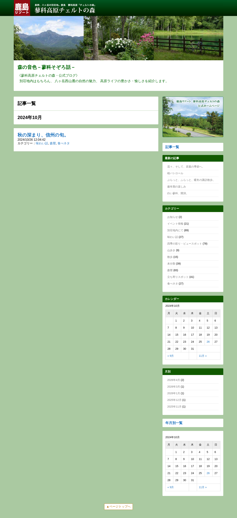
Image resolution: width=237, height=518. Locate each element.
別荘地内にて (175, 230)
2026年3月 (173, 386)
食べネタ (64, 143)
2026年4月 (173, 379)
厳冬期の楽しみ (176, 186)
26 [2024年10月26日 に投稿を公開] (208, 341)
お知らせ (172, 216)
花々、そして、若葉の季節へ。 (186, 166)
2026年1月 (173, 393)
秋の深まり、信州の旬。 (43, 134)
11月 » (203, 355)
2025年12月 (174, 399)
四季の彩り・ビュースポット (184, 243)
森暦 (53, 143)
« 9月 (170, 355)
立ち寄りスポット (178, 276)
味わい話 (42, 143)
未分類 (171, 263)
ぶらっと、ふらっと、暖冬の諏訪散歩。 (191, 179)
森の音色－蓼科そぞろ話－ (46, 67)
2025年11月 (174, 406)
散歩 (170, 256)
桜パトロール (175, 173)
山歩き (171, 250)
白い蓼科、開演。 (178, 193)
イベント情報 (175, 223)
